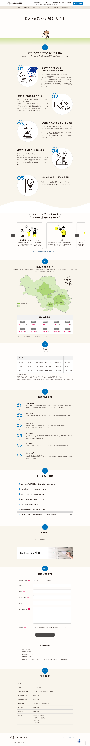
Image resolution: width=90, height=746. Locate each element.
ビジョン (63, 737)
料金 (34, 7)
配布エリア (26, 7)
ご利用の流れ (41, 7)
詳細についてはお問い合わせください (45, 251)
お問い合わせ (39, 580)
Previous (13, 235)
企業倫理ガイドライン (75, 737)
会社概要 (74, 7)
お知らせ (56, 7)
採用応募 (49, 580)
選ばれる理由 (17, 7)
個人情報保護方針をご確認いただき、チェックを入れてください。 (51, 627)
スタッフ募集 (65, 7)
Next (77, 235)
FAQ (49, 7)
